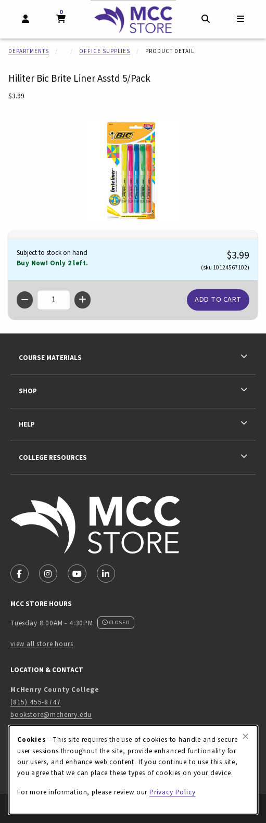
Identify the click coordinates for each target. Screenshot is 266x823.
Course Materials (50, 358)
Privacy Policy (172, 792)
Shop (28, 391)
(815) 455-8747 (35, 702)
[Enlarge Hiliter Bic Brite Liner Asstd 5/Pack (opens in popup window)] (133, 170)
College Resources (53, 457)
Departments (28, 51)
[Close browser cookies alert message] (245, 736)
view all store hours (41, 644)
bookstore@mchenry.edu (51, 714)
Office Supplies (104, 51)
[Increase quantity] (82, 299)
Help (27, 424)
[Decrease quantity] (25, 299)
